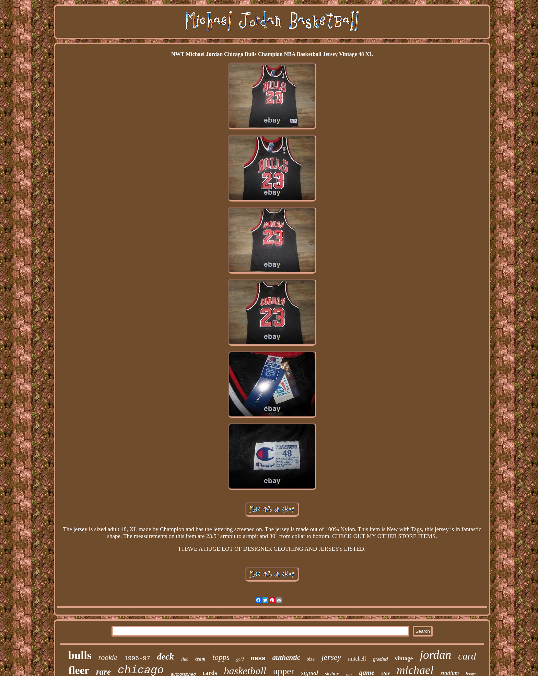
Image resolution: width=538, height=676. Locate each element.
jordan (435, 655)
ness (257, 658)
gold (240, 659)
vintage (404, 658)
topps (221, 657)
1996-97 (137, 658)
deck (165, 657)
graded (380, 659)
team (200, 659)
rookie (107, 657)
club (184, 659)
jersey (331, 657)
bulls (80, 655)
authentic (286, 657)
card (467, 656)
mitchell (357, 659)
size (311, 659)
